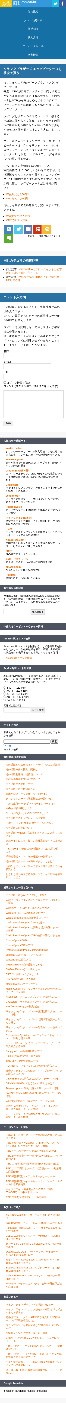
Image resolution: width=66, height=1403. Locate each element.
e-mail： (8, 361)
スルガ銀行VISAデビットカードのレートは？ (31, 803)
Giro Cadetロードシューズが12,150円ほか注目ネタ (34, 1223)
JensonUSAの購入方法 (18, 959)
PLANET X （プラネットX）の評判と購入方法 (31, 1065)
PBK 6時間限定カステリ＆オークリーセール (30, 1176)
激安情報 (33, 54)
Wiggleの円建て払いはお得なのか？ (25, 912)
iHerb (9, 529)
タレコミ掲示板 (33, 20)
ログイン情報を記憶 (18, 382)
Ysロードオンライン (17, 559)
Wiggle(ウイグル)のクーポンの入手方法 (27, 908)
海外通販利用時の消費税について (24, 774)
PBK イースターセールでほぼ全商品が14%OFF (32, 1150)
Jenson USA (13, 495)
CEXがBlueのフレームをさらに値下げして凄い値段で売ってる (34, 271)
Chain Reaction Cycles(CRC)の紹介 (25, 922)
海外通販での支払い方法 (19, 784)
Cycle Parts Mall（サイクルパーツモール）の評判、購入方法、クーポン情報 (32, 1108)
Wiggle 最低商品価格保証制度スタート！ (28, 917)
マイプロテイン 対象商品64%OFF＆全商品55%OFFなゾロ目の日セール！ (29, 1191)
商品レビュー (11, 1296)
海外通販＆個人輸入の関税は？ (23, 769)
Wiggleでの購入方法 (18, 215)
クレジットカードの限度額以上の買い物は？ (30, 798)
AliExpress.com (15, 540)
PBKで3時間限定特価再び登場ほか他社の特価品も (33, 1163)
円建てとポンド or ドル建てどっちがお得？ (30, 823)
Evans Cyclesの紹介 (17, 940)
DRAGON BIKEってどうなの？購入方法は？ (30, 1083)
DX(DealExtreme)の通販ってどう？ (25, 964)
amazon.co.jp (13, 567)
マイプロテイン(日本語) (19, 517)
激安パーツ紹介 (12, 1207)
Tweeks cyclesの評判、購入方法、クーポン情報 (32, 1088)
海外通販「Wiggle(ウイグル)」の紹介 (26, 895)
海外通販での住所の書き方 (20, 788)
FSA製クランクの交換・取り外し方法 (27, 1333)
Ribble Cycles (14, 506)
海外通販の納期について (19, 827)
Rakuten (10, 575)
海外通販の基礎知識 (15, 756)
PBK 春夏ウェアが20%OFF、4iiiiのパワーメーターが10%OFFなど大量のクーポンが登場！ (34, 1144)
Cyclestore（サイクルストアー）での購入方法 (31, 1001)
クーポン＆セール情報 (16, 1127)
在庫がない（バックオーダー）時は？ (27, 793)
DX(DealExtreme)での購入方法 (23, 969)
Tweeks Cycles (14, 459)
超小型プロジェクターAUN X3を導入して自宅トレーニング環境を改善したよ (34, 1319)
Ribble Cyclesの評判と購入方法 (23, 1056)
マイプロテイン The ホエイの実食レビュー (29, 1304)
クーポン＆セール (33, 46)
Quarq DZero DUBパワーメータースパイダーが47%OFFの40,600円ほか (32, 1253)
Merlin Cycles (14, 448)
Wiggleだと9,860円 (17, 194)
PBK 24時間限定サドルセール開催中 (26, 1197)
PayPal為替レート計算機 (17, 668)
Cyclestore (12, 484)
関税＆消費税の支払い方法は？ (23, 779)
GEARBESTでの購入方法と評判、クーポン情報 (32, 1078)
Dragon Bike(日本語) (17, 470)
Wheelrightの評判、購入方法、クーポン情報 (30, 1101)
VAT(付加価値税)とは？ (19, 808)
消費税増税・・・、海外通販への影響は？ (29, 856)
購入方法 (33, 37)
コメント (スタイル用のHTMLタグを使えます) (31, 386)
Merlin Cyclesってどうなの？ (22, 984)
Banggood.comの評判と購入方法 (24, 1051)
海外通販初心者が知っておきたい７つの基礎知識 (33, 764)
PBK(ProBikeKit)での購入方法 (22, 1006)
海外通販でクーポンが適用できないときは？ (30, 861)
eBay (9, 551)
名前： (7, 351)
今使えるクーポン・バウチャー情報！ (24, 626)
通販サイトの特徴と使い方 (18, 887)
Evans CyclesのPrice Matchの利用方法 (27, 949)
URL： (7, 372)
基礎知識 (33, 28)
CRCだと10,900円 (17, 198)
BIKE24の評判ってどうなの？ (22, 974)
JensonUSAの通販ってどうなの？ (24, 954)
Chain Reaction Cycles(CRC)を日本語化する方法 (33, 935)
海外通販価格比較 (13, 588)
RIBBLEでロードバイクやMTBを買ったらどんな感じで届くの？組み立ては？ (34, 1356)
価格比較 (33, 11)
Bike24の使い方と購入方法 (21, 979)
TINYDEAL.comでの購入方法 (22, 1060)
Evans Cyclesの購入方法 (19, 945)
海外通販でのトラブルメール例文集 (25, 818)
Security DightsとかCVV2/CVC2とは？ (27, 813)
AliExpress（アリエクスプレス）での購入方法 (31, 996)
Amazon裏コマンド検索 (17, 638)
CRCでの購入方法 (17, 220)
